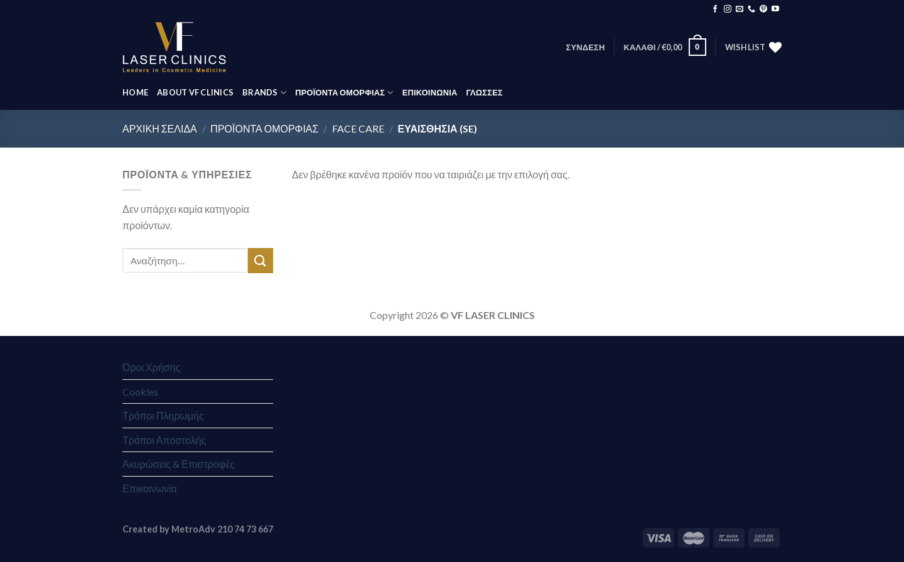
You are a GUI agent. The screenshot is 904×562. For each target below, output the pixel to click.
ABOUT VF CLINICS (195, 92)
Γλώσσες (484, 92)
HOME (135, 92)
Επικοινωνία (149, 488)
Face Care (358, 128)
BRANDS (264, 93)
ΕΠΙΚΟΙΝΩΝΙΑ (430, 92)
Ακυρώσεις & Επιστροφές (178, 464)
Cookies (140, 391)
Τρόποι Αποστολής (164, 440)
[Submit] (260, 260)
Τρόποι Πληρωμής (163, 415)
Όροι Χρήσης (151, 367)
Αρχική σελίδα (159, 128)
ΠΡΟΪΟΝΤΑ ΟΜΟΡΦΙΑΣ (344, 93)
